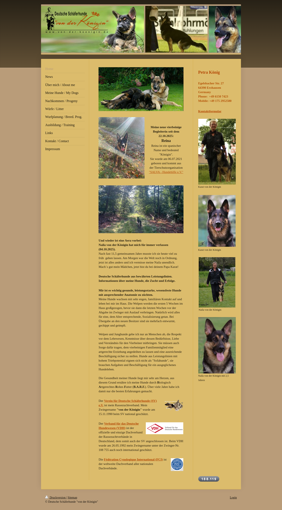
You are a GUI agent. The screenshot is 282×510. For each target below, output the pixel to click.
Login (233, 497)
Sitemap (72, 497)
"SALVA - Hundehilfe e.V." (166, 172)
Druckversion (55, 497)
